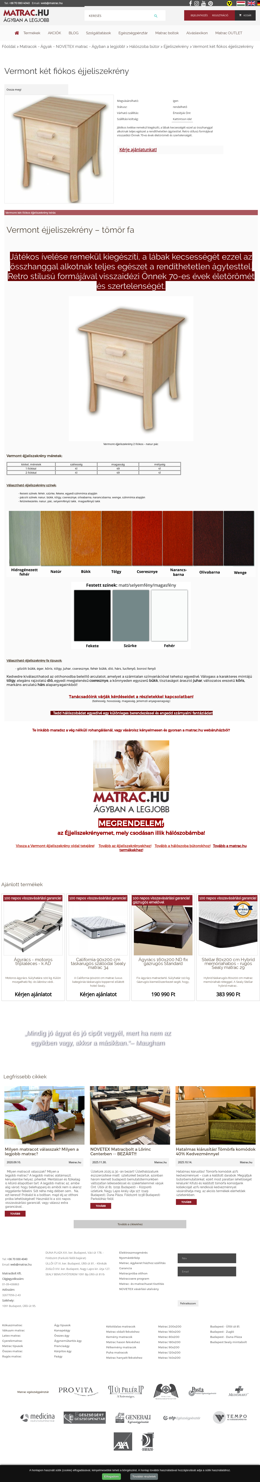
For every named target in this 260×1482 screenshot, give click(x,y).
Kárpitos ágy (63, 1351)
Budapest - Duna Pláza (226, 1337)
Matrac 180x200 (169, 1342)
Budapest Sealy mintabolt (228, 1342)
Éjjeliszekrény (176, 46)
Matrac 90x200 (168, 1347)
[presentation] (211, 1288)
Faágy (58, 1356)
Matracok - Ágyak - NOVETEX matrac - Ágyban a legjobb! (72, 46)
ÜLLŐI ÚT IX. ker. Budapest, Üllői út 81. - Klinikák (76, 1263)
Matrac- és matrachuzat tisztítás (141, 1283)
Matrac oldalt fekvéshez (123, 1331)
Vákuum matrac (13, 1330)
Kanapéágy (62, 1330)
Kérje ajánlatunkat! (138, 150)
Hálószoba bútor (144, 46)
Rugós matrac (11, 1356)
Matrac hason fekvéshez (123, 1342)
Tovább (15, 1213)
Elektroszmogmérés (133, 1252)
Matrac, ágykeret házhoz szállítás (142, 1263)
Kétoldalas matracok (120, 1326)
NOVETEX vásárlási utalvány (139, 1289)
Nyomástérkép (129, 1257)
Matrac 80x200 (168, 1337)
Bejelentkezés (199, 15)
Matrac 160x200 (169, 1331)
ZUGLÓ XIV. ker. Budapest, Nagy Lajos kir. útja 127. (78, 1269)
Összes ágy (61, 1335)
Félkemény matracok (121, 1347)
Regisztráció (220, 15)
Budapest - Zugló (222, 1331)
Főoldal (9, 46)
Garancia (125, 1268)
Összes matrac (12, 1351)
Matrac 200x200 (169, 1326)
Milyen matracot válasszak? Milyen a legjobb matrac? (42, 1151)
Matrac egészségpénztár (33, 1391)
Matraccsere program (134, 1278)
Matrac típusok (12, 1346)
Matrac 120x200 (169, 1352)
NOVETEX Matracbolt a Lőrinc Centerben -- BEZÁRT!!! (120, 1151)
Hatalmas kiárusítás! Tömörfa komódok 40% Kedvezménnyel (215, 1151)
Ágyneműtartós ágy (68, 1340)
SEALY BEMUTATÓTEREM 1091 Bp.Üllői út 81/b (75, 1274)
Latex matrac (11, 1335)
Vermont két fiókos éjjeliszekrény (223, 46)
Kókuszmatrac (12, 1325)
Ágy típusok (62, 1325)
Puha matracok (117, 1352)
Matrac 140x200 (169, 1357)
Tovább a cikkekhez (130, 1224)
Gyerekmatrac (12, 1340)
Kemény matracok (119, 1337)
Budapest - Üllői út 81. (225, 1326)
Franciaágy (62, 1346)
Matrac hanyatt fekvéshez (124, 1357)
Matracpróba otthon (133, 1273)
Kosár (245, 15)
